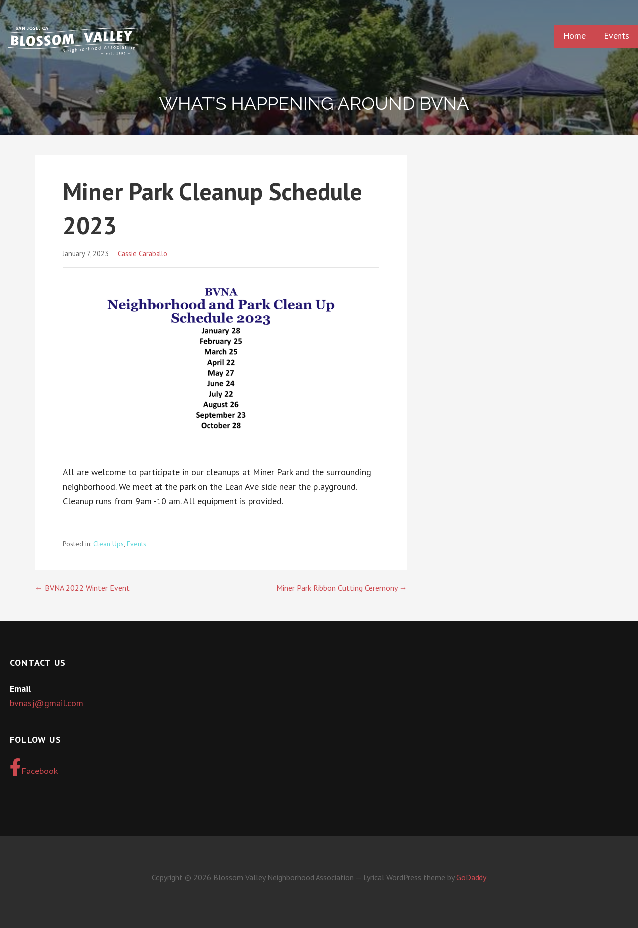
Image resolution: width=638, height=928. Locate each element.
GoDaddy (471, 877)
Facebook (34, 767)
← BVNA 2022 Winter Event (82, 588)
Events (616, 35)
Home (574, 35)
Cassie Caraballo (142, 253)
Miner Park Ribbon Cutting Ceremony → (341, 588)
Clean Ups (108, 543)
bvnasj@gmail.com (46, 703)
